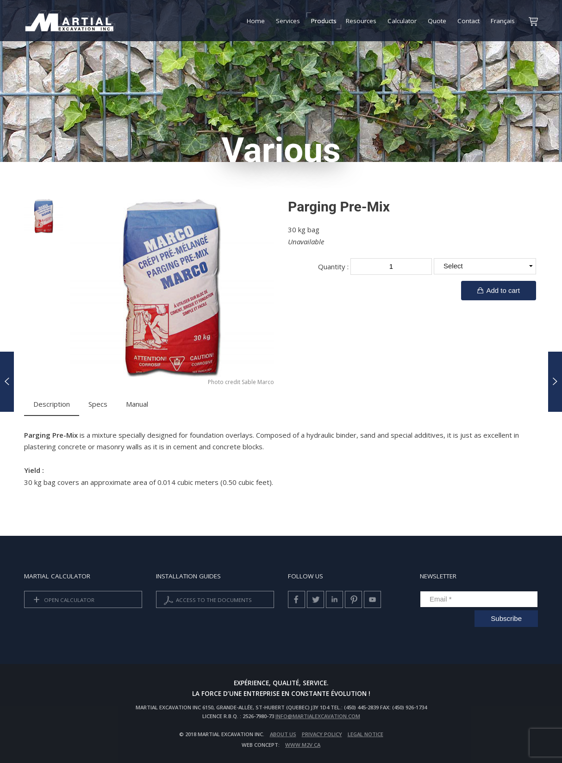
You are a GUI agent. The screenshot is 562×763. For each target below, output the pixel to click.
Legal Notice (365, 734)
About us (283, 734)
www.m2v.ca (302, 744)
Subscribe (506, 618)
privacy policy (322, 734)
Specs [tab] (97, 404)
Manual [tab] (137, 404)
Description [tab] (51, 404)
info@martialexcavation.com (317, 716)
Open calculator (62, 600)
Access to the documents (207, 600)
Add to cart (498, 290)
